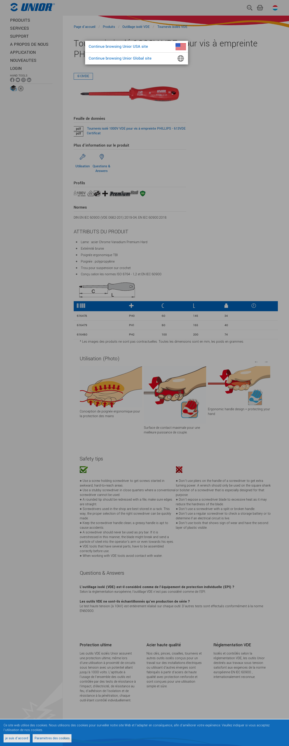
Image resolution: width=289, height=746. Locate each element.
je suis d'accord (16, 738)
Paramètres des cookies (52, 738)
